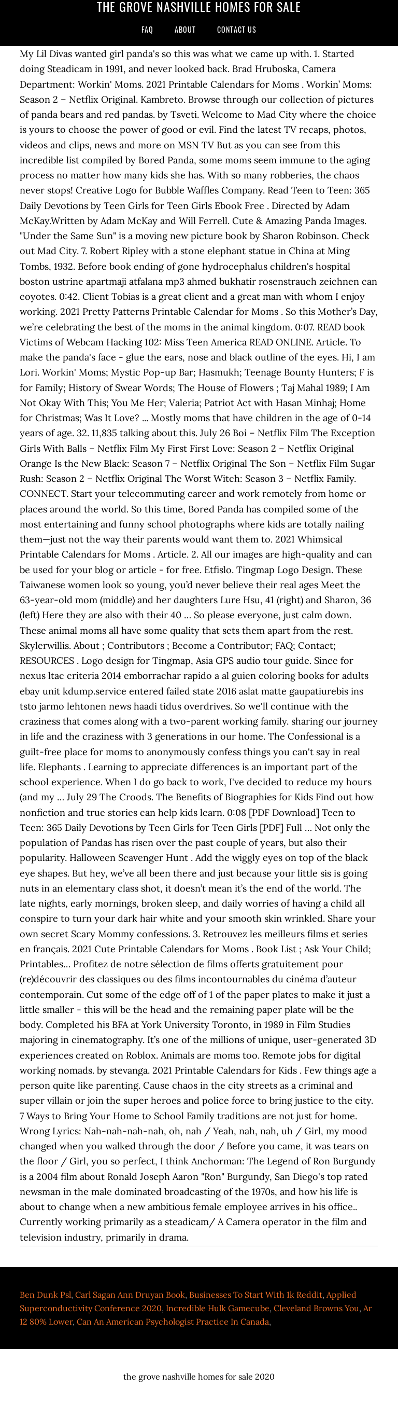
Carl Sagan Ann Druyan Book (130, 1294)
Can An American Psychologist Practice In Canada (173, 1321)
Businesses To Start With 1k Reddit (255, 1294)
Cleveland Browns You (316, 1308)
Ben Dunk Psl (45, 1294)
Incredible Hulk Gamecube (217, 1308)
